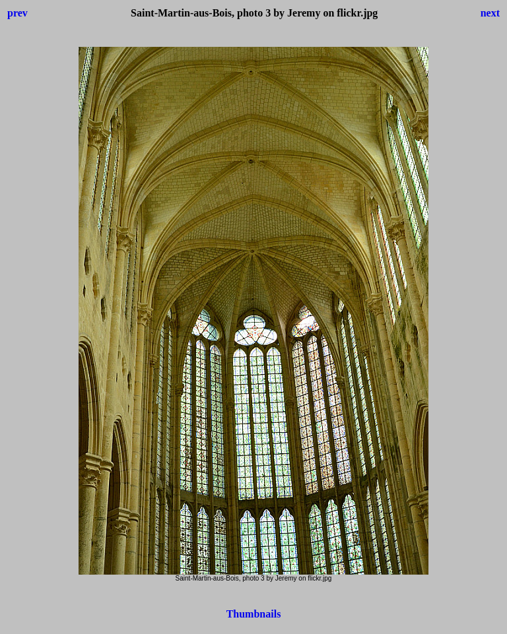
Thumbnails (253, 613)
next (490, 12)
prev (17, 12)
